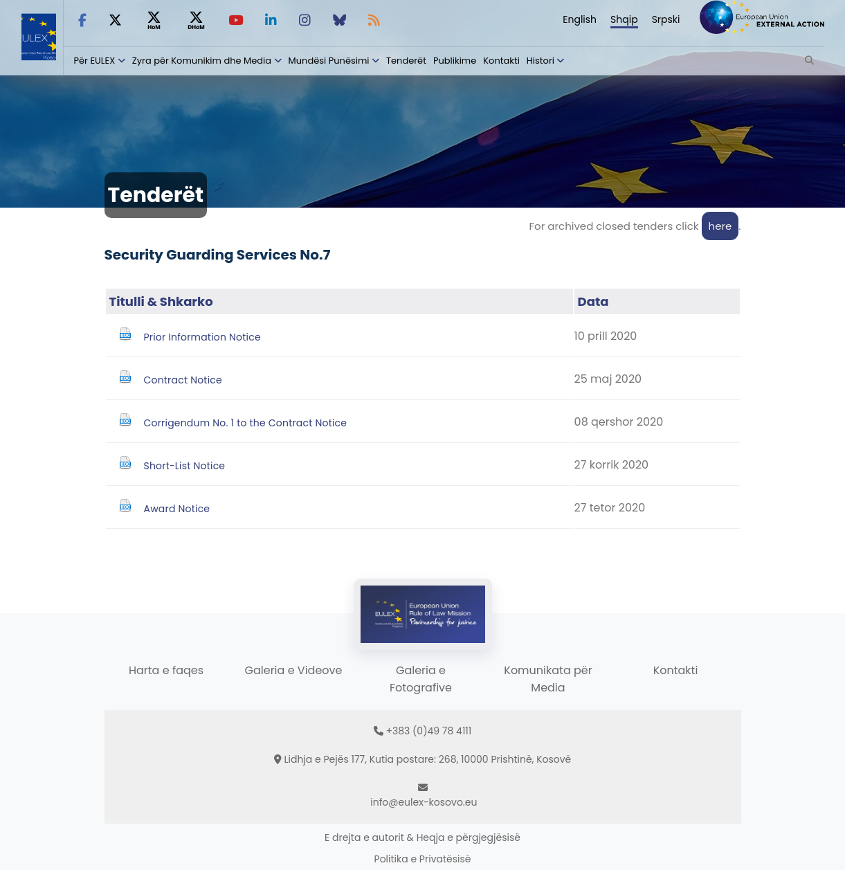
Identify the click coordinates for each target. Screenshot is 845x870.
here (720, 226)
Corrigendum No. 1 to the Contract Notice (245, 423)
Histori (540, 60)
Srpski (666, 19)
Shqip (624, 19)
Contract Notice (183, 380)
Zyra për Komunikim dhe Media (201, 60)
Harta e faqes (166, 670)
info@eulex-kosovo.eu (423, 802)
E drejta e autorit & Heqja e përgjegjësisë (422, 837)
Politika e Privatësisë (422, 859)
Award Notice (177, 509)
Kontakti (501, 60)
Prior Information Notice (202, 337)
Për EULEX (95, 60)
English (580, 19)
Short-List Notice (185, 466)
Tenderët (406, 60)
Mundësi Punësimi (329, 60)
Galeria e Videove (294, 670)
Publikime (454, 60)
